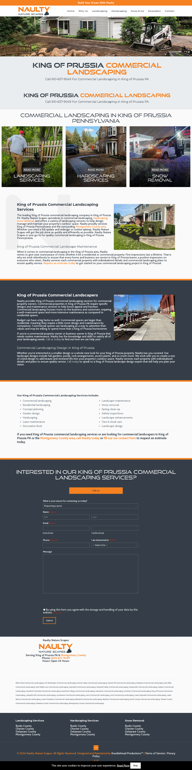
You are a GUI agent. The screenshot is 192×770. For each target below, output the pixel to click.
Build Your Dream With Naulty (96, 2)
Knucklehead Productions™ (127, 753)
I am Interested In (104, 540)
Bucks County (24, 725)
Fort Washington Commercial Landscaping (60, 683)
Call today (73, 361)
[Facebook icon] (95, 760)
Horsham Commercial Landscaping (137, 691)
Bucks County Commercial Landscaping (145, 699)
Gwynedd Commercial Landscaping (82, 687)
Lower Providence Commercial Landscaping (57, 699)
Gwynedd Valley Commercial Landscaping (112, 687)
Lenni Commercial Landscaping (97, 695)
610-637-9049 (61, 79)
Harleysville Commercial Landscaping (143, 687)
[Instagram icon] (97, 760)
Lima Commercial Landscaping (122, 695)
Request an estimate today (59, 263)
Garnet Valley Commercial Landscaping (92, 683)
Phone (50, 540)
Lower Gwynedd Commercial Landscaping (150, 695)
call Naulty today (88, 438)
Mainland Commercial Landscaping (88, 699)
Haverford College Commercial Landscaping (78, 691)
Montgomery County (73, 655)
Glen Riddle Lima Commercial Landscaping (52, 687)
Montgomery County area (91, 226)
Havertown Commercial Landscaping (109, 691)
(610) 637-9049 (60, 658)
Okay (135, 765)
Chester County (25, 728)
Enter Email (48, 533)
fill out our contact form (120, 438)
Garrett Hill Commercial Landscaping (121, 683)
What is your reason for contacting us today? (65, 501)
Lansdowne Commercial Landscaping (70, 695)
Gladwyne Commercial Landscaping (149, 683)
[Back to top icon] (96, 748)
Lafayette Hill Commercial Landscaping (41, 695)
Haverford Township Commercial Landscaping (43, 691)
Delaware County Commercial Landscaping (52, 703)
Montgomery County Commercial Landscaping (86, 703)
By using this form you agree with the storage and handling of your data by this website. (90, 611)
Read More (123, 765)
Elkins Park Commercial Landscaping (30, 683)
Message (47, 551)
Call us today (53, 339)
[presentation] (63, 600)
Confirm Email (98, 533)
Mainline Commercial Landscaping (116, 699)
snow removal (25, 221)
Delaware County (26, 731)
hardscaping (100, 218)
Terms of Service (155, 753)
